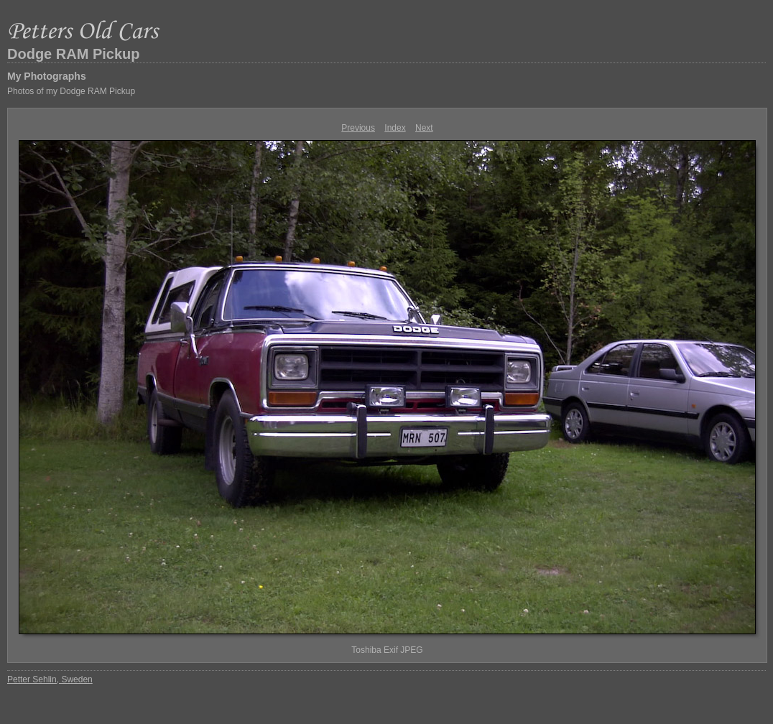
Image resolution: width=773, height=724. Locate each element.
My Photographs (46, 76)
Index (394, 128)
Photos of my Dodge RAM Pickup (71, 91)
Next (424, 128)
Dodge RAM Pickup (73, 54)
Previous (358, 128)
